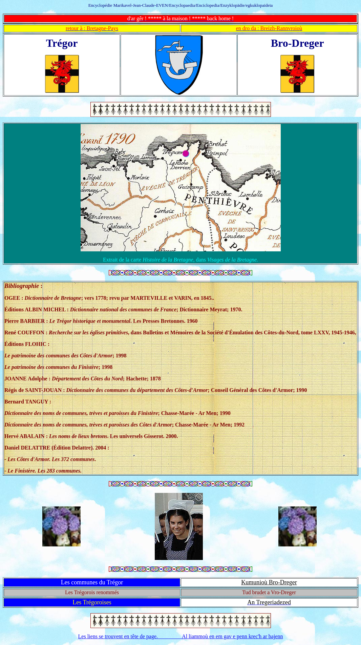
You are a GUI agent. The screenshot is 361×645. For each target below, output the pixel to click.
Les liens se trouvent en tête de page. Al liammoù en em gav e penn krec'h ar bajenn (180, 636)
